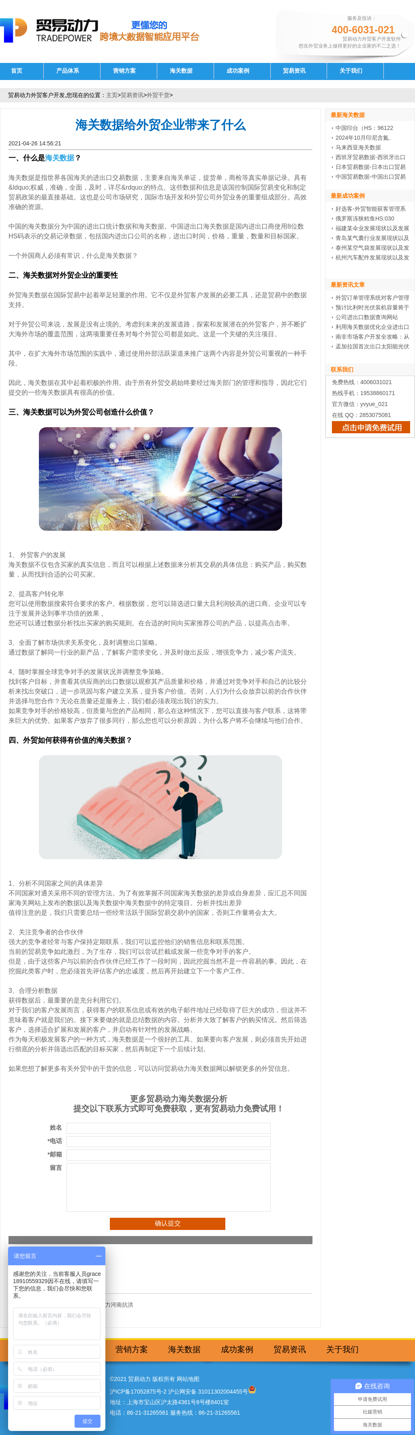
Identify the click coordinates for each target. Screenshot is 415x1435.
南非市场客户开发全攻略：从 (372, 336)
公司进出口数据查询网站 (367, 317)
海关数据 (181, 71)
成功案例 (238, 71)
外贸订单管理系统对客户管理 (372, 297)
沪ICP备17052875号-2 (138, 1391)
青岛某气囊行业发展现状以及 (372, 238)
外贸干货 (158, 95)
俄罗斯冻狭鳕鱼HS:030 (365, 218)
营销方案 (124, 71)
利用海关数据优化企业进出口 (372, 327)
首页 (16, 71)
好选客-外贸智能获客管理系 (371, 208)
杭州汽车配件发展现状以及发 (372, 257)
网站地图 (188, 1379)
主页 (112, 95)
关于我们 (351, 71)
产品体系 (67, 71)
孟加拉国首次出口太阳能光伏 (372, 346)
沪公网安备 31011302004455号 (208, 1391)
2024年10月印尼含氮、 (365, 137)
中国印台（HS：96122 (364, 128)
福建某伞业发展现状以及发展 (372, 228)
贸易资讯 (294, 71)
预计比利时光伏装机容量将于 (372, 307)
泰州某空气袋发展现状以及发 (372, 247)
